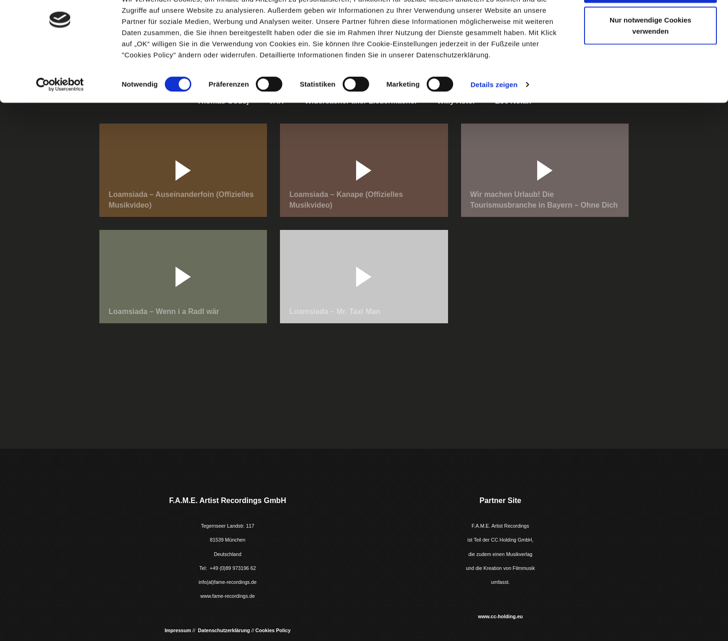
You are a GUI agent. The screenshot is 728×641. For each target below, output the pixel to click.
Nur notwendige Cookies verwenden (650, 60)
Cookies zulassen (650, 24)
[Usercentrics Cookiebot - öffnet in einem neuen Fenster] (60, 120)
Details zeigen (493, 120)
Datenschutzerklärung (224, 630)
